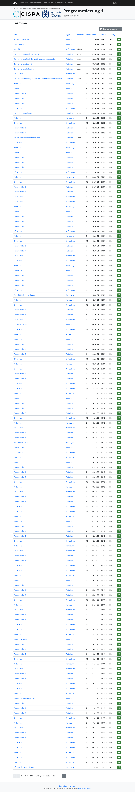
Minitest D (18, 521)
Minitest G (18, 339)
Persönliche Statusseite (64, 3)
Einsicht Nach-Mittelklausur (24, 295)
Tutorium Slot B (20, 128)
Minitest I (17, 211)
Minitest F (17, 398)
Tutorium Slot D (20, 98)
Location (80, 35)
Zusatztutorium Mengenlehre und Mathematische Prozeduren (38, 79)
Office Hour (70, 49)
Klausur (69, 39)
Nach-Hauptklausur (21, 39)
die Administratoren (84, 788)
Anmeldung (48, 3)
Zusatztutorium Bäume (23, 113)
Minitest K (18, 88)
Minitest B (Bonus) (21, 639)
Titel (15, 35)
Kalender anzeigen (108, 29)
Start (94, 35)
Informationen (35, 3)
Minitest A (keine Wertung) (24, 698)
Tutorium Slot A (20, 133)
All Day (112, 35)
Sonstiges (70, 295)
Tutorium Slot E (20, 93)
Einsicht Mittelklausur (22, 442)
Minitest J (17, 152)
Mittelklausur (19, 447)
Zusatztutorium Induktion (24, 69)
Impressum (72, 786)
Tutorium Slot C (20, 103)
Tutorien (69, 54)
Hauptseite (24, 3)
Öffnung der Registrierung (24, 767)
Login (116, 3)
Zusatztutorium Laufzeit (23, 64)
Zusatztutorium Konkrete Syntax (26, 54)
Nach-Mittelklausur (21, 324)
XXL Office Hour (20, 49)
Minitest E (18, 462)
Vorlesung (18, 84)
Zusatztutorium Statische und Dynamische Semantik (34, 59)
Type (68, 35)
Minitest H (18, 270)
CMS (15, 2)
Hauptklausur (19, 44)
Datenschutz (63, 786)
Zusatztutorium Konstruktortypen (27, 138)
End (103, 35)
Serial (88, 35)
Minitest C (18, 580)
